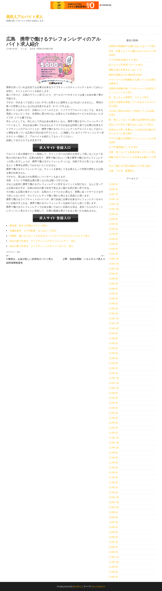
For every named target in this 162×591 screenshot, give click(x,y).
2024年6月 (113, 288)
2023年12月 (114, 318)
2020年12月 (114, 497)
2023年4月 (113, 358)
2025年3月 (113, 243)
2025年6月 (113, 228)
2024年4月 (113, 298)
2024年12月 (114, 258)
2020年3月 (113, 542)
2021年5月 (113, 472)
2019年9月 (113, 566)
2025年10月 (114, 209)
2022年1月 (113, 432)
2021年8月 (113, 457)
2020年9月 (113, 512)
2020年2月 (113, 547)
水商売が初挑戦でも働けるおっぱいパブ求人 (132, 46)
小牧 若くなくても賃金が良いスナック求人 (132, 152)
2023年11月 (114, 323)
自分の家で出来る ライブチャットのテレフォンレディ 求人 (42, 240)
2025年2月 (113, 248)
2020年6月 (113, 527)
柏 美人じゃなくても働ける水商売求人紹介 (132, 119)
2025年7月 (113, 223)
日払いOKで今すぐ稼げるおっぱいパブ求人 (131, 124)
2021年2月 (113, 487)
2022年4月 (113, 417)
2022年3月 (113, 422)
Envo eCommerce (98, 586)
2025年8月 (113, 219)
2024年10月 (114, 268)
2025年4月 (113, 238)
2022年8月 (113, 397)
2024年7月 (113, 283)
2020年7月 (113, 522)
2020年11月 (114, 502)
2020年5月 (113, 532)
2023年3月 (113, 363)
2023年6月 (113, 348)
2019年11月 (114, 557)
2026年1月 (113, 194)
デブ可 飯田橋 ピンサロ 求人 (123, 147)
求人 (18, 252)
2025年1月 (113, 253)
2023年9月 (113, 333)
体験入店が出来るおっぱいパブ (125, 69)
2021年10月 (114, 447)
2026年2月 (113, 189)
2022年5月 (113, 412)
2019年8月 (113, 571)
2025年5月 (113, 233)
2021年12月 (114, 437)
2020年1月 (113, 552)
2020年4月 (113, 537)
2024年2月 (113, 308)
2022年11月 (114, 383)
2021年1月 (113, 492)
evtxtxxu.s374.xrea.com (45, 48)
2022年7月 (113, 402)
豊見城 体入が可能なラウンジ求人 (28, 225)
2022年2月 (113, 427)
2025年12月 (114, 199)
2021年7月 (113, 462)
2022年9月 (113, 393)
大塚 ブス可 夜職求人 (122, 170)
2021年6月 (113, 467)
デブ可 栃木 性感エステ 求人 (123, 59)
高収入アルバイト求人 (24, 16)
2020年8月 (113, 517)
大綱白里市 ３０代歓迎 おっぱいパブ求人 (33, 230)
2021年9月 (113, 452)
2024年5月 (113, 293)
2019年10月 (114, 562)
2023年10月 (114, 328)
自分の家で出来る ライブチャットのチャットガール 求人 (41, 246)
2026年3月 (113, 184)
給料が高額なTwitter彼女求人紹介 (125, 74)
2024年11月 (114, 263)
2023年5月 (113, 353)
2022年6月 (113, 407)
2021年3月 (113, 482)
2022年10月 (114, 388)
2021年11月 (114, 442)
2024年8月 (113, 278)
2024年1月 (113, 313)
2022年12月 (114, 378)
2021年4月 (113, 477)
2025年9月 (113, 214)
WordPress (77, 586)
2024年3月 (113, 303)
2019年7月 (113, 576)
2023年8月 (113, 338)
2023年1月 (113, 373)
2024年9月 (113, 273)
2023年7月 (113, 343)
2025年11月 (114, 204)
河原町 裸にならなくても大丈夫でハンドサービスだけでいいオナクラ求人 (49, 235)
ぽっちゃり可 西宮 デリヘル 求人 (126, 64)
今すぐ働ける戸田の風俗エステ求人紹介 (130, 165)
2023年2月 (113, 368)
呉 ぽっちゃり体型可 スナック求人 (129, 97)
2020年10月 (114, 507)
